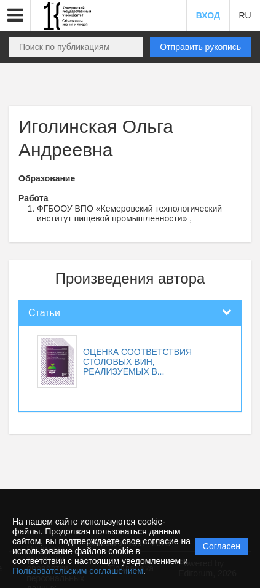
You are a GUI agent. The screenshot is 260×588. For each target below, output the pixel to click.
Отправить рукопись (200, 47)
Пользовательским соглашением (77, 571)
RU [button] (244, 15)
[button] (15, 15)
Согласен (221, 546)
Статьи (44, 313)
